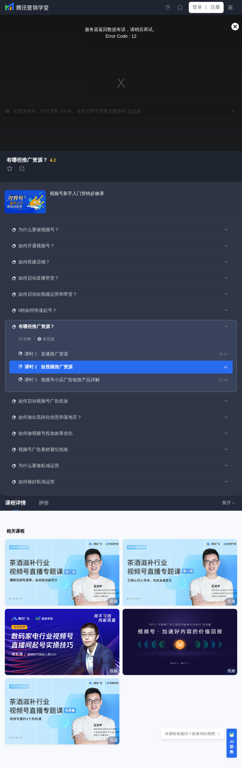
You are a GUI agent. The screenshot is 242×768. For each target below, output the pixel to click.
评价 (44, 503)
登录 (197, 7)
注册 (215, 7)
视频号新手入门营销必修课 (77, 193)
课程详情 (15, 503)
